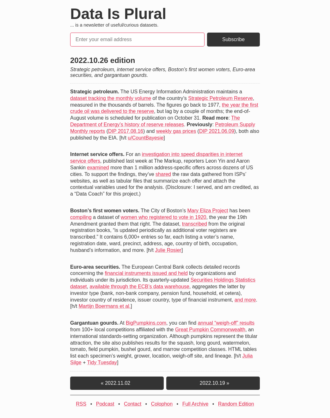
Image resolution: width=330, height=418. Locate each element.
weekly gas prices (176, 131)
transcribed (194, 224)
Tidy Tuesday (102, 362)
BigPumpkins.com (146, 323)
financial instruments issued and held (146, 273)
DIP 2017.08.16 (125, 131)
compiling (81, 217)
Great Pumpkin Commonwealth (210, 329)
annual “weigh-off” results (226, 323)
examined (98, 167)
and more (245, 300)
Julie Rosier (168, 250)
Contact (132, 404)
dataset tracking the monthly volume (110, 98)
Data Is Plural (118, 13)
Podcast (105, 404)
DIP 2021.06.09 (216, 131)
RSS (81, 404)
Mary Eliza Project (207, 210)
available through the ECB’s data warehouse (139, 286)
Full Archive (195, 404)
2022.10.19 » (213, 383)
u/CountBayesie (145, 137)
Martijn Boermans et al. (105, 306)
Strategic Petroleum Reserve (220, 98)
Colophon (162, 404)
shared (163, 174)
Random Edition (236, 404)
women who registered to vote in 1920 (163, 217)
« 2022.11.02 (117, 383)
